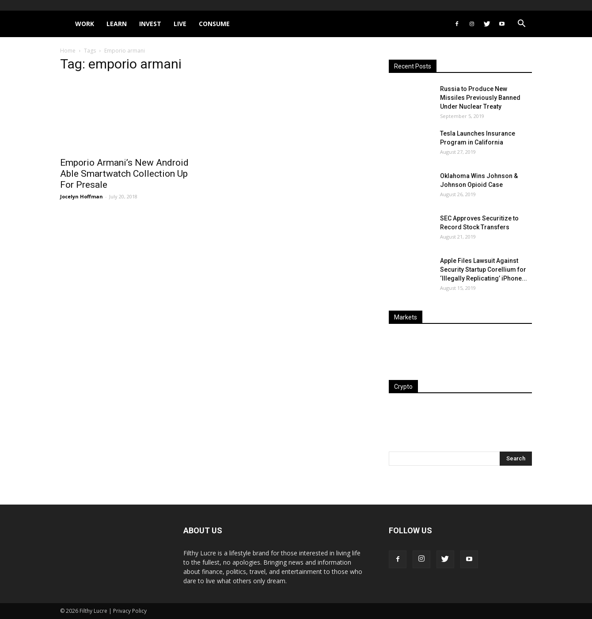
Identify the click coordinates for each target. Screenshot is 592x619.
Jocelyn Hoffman (81, 196)
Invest (150, 23)
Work (84, 23)
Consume (214, 23)
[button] (521, 24)
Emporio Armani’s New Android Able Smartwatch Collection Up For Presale (124, 173)
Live (180, 23)
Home (68, 50)
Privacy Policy (130, 611)
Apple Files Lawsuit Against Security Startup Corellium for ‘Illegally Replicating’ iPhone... (483, 269)
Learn (116, 23)
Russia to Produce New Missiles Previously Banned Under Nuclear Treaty (480, 97)
